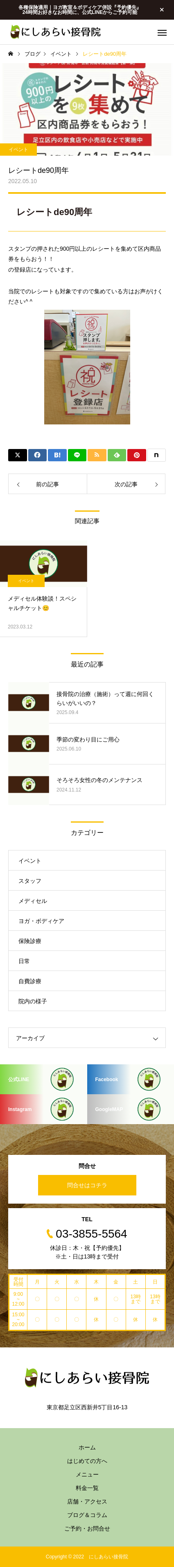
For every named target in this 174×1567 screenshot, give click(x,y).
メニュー (87, 1474)
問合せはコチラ (87, 1185)
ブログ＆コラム (87, 1515)
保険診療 (29, 941)
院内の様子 (32, 1001)
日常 (24, 961)
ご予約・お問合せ (87, 1528)
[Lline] (77, 455)
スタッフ (29, 881)
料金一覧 (87, 1488)
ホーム (87, 1447)
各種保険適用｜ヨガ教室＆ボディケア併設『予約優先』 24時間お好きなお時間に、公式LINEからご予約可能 (79, 10)
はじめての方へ (87, 1461)
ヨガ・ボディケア (41, 921)
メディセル (32, 901)
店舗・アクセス (87, 1501)
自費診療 (29, 981)
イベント (18, 149)
